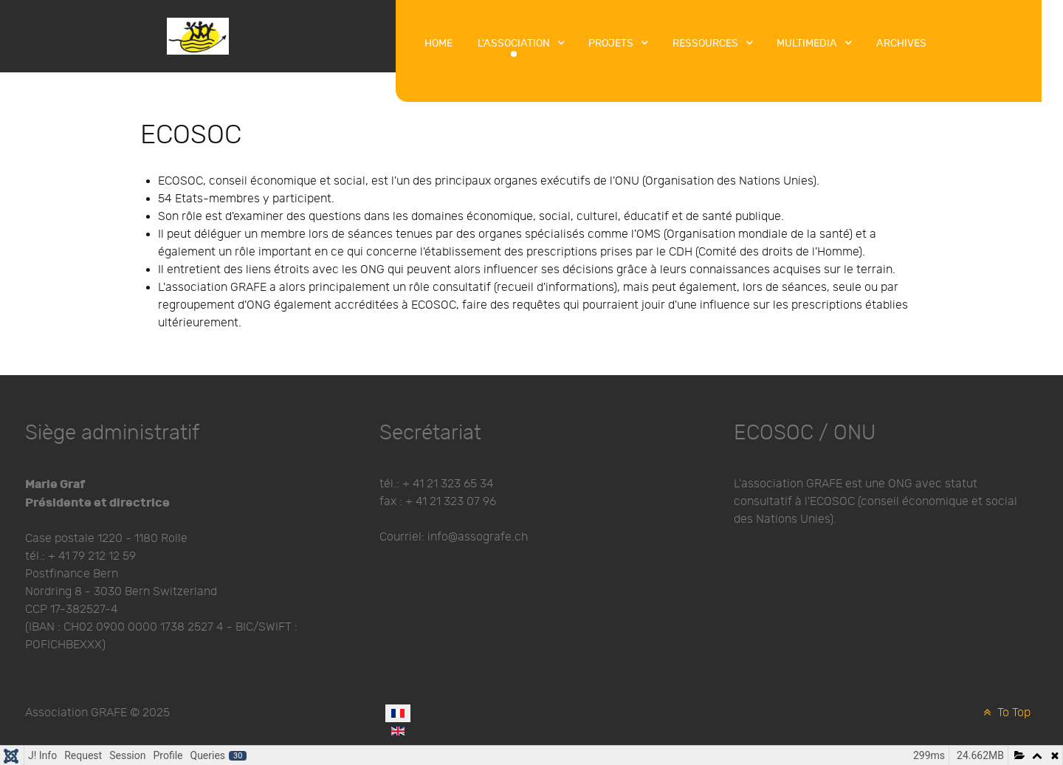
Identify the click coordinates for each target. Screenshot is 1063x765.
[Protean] (198, 35)
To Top (1005, 713)
